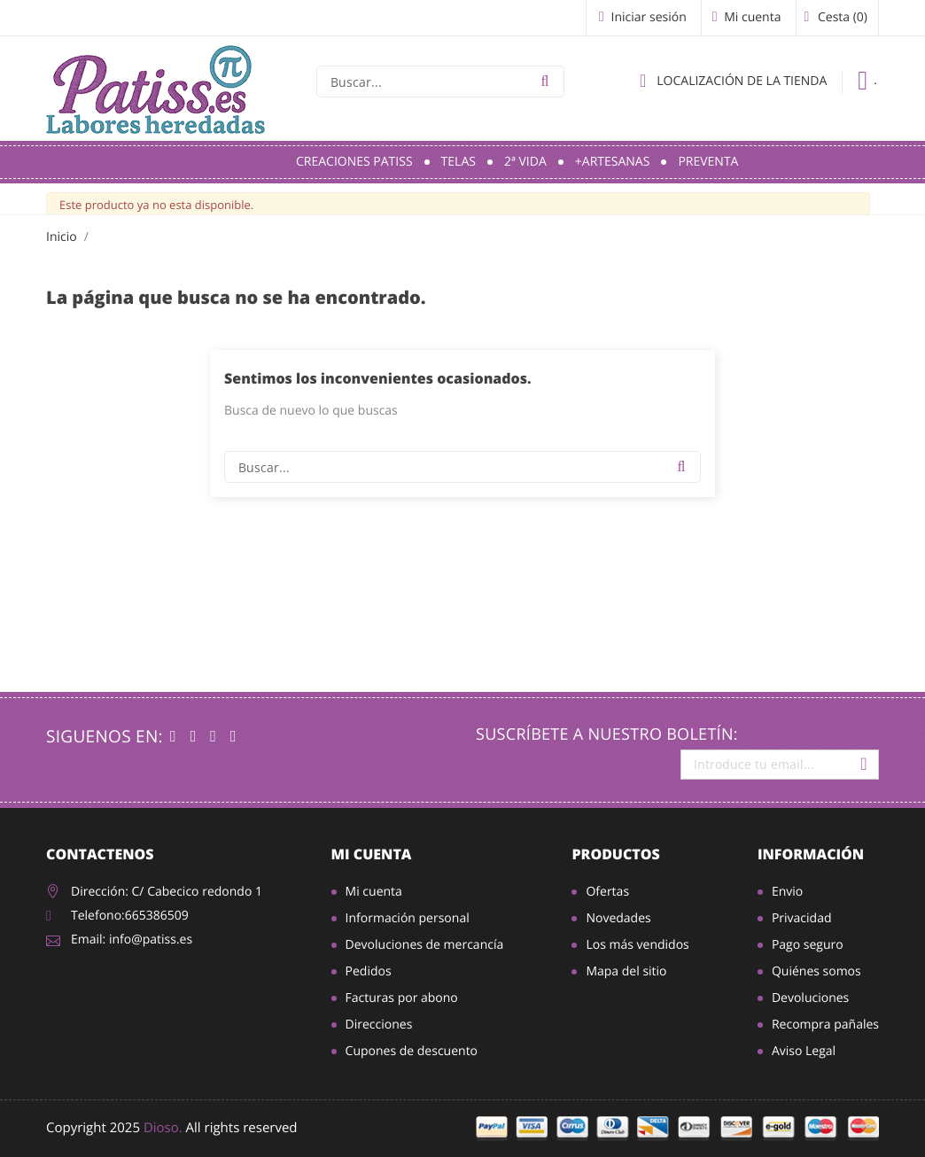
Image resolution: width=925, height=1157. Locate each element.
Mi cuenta (371, 854)
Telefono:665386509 (130, 915)
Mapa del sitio (626, 971)
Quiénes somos (816, 971)
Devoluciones (810, 998)
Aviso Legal (804, 1051)
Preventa (708, 161)
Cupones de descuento (412, 1051)
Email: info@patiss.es (131, 939)
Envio (787, 891)
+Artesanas (612, 161)
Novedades (618, 918)
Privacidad (802, 918)
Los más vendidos (637, 944)
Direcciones (379, 1024)
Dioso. (163, 1128)
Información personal (408, 918)
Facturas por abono (402, 998)
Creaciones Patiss (354, 161)
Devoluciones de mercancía (425, 944)
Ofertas (607, 891)
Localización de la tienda (733, 80)
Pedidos (369, 971)
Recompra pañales (825, 1024)
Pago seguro (807, 944)
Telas (458, 161)
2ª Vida (525, 161)
